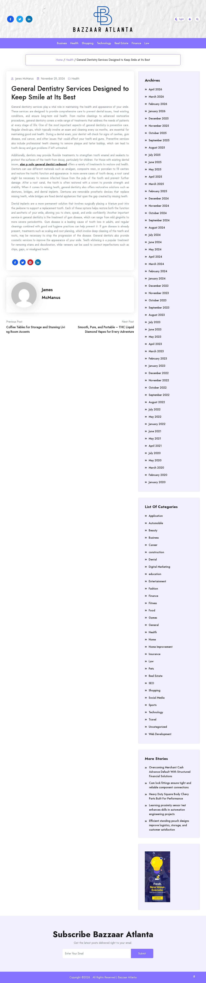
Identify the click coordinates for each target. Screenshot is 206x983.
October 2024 (158, 213)
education (155, 574)
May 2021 (155, 438)
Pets (151, 669)
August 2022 (157, 402)
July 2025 (154, 155)
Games (153, 618)
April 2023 (155, 344)
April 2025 (155, 177)
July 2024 (155, 235)
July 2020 (155, 453)
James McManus (51, 293)
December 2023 (158, 286)
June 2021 (155, 431)
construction (156, 552)
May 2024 (155, 249)
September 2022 (159, 395)
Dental (153, 559)
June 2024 (155, 242)
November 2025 (159, 126)
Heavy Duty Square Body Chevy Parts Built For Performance (169, 796)
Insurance (154, 654)
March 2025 (156, 184)
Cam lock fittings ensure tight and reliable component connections (170, 785)
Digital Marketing (159, 567)
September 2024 (159, 220)
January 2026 (157, 111)
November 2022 (159, 380)
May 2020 (155, 460)
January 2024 (157, 278)
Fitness (153, 603)
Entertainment (157, 581)
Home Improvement (161, 647)
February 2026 (158, 104)
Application (156, 516)
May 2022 (155, 417)
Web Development (160, 734)
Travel (152, 719)
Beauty (153, 530)
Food (152, 610)
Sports (152, 705)
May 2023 (155, 337)
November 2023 (159, 293)
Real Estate (121, 43)
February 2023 (158, 358)
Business (62, 43)
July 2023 (154, 322)
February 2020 (158, 475)
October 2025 (157, 133)
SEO (151, 683)
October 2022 (158, 388)
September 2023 (159, 308)
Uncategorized (158, 727)
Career (153, 545)
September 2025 (159, 140)
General (154, 625)
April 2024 (155, 257)
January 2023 (157, 366)
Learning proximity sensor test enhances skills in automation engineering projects (167, 809)
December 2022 (159, 373)
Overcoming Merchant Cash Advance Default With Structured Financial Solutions (169, 771)
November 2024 (159, 206)
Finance (136, 43)
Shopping (87, 43)
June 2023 (155, 329)
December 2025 (158, 118)
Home (59, 60)
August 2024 (157, 228)
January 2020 (157, 482)
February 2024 (158, 271)
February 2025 (158, 191)
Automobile (156, 523)
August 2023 (157, 315)
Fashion (153, 589)
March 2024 (156, 264)
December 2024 (159, 198)
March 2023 (156, 351)
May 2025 (155, 169)
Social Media (157, 698)
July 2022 (155, 409)
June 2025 (155, 162)
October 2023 (157, 300)
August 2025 (157, 148)
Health (74, 43)
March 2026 (156, 97)
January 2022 (157, 424)
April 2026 (155, 89)
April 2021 (155, 446)
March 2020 (156, 468)
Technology (104, 43)
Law (146, 43)
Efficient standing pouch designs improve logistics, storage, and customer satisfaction (169, 825)
